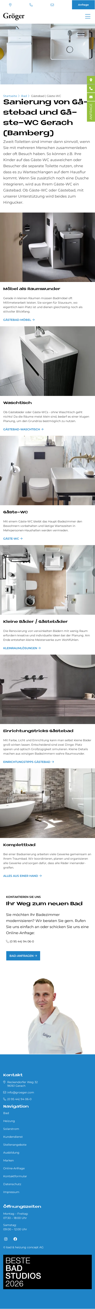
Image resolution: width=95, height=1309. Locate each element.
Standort (10, 4)
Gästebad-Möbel (17, 320)
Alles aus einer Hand (20, 876)
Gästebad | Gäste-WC (46, 96)
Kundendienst (13, 1137)
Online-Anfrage (14, 1168)
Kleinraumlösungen (20, 648)
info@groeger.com (52, 4)
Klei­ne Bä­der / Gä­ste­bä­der (35, 622)
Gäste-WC (11, 538)
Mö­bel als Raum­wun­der (31, 289)
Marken (8, 1160)
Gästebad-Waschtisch (21, 429)
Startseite (10, 96)
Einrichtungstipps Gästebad (26, 762)
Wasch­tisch (17, 403)
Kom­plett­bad (19, 845)
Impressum (11, 1192)
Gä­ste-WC (15, 512)
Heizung (9, 1121)
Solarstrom (11, 1129)
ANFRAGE (91, 111)
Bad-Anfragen (21, 956)
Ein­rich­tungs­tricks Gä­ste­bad (38, 731)
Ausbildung (11, 1152)
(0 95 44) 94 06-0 (31, 4)
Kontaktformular (15, 1176)
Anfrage (83, 4)
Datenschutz (12, 1184)
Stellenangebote (14, 1144)
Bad (24, 96)
